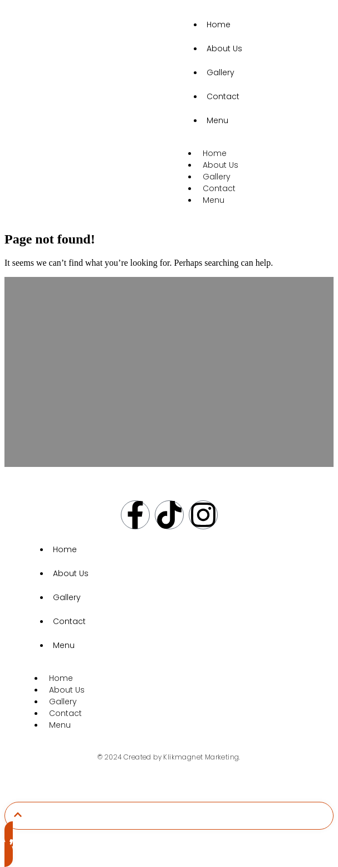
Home (219, 24)
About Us (224, 48)
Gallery (220, 72)
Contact (223, 96)
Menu (217, 120)
